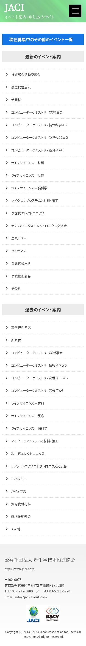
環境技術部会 (21, 276)
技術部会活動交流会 (25, 74)
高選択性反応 (21, 87)
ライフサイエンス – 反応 (27, 175)
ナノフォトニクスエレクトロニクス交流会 (39, 225)
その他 (15, 288)
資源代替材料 (21, 263)
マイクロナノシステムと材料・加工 (34, 200)
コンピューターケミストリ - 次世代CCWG (39, 137)
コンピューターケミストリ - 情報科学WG (39, 125)
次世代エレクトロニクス (27, 213)
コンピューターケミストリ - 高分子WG (37, 150)
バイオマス (18, 250)
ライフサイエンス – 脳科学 (29, 187)
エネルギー (19, 238)
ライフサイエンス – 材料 (27, 162)
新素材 (16, 99)
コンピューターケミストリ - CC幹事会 (37, 112)
